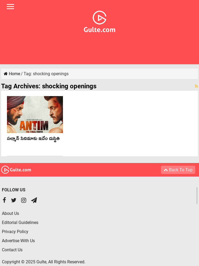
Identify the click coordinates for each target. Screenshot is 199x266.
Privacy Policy (15, 231)
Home (12, 73)
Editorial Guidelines (20, 222)
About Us (10, 213)
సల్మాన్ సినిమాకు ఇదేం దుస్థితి (33, 139)
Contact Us (12, 249)
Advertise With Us (18, 240)
